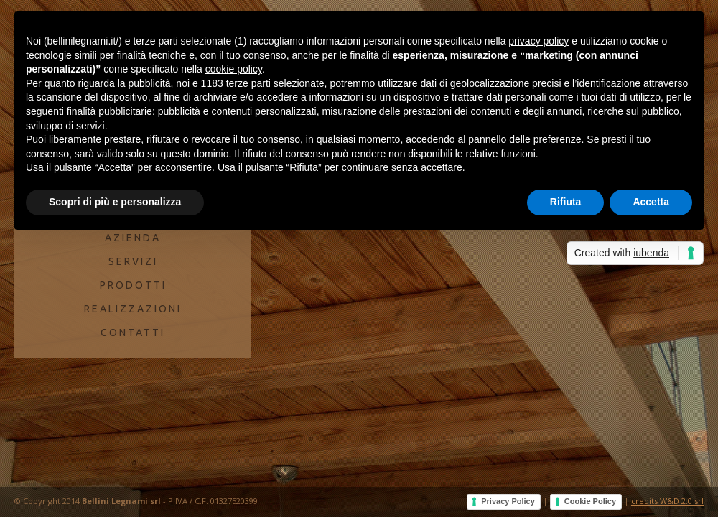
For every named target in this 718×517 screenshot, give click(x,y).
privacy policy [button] (538, 41)
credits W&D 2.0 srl (667, 500)
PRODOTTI (133, 285)
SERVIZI (133, 261)
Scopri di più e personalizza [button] (115, 202)
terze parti (248, 83)
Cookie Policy (590, 501)
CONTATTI (133, 332)
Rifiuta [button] (566, 202)
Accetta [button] (651, 202)
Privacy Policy (508, 501)
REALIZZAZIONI (133, 309)
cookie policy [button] (233, 69)
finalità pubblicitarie (109, 111)
